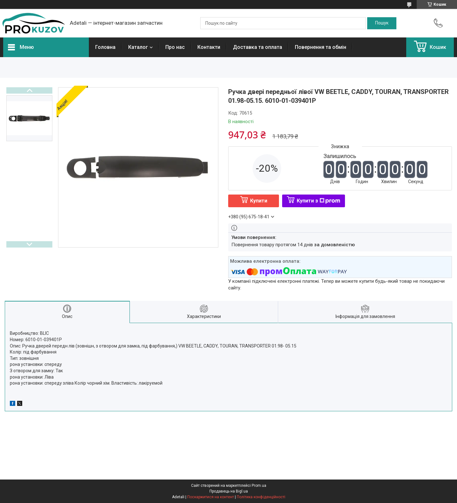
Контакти (208, 47)
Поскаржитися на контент (210, 497)
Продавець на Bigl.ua (228, 491)
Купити (258, 201)
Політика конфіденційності (261, 497)
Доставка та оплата (257, 47)
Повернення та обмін (320, 47)
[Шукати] (381, 23)
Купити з (318, 201)
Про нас (175, 47)
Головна (105, 47)
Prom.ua (259, 485)
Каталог (138, 47)
